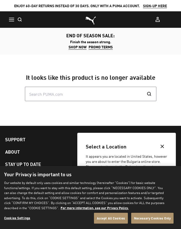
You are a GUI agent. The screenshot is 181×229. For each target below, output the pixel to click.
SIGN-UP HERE (155, 5)
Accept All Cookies (111, 218)
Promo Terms (101, 46)
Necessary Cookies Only (152, 218)
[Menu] (11, 19)
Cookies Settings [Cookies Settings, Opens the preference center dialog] (17, 217)
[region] (90, 197)
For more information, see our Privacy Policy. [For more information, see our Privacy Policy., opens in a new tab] (95, 207)
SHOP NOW (78, 46)
